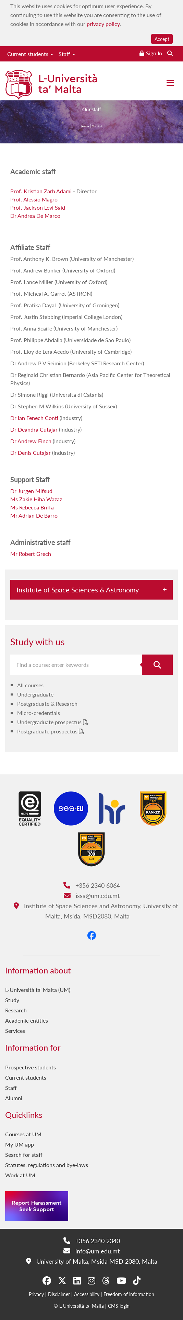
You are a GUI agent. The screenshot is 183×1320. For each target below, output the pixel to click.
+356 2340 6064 (91, 885)
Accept (162, 39)
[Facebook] (91, 935)
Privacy (36, 1294)
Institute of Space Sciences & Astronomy (77, 589)
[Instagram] (91, 1280)
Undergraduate (35, 694)
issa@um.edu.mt (92, 895)
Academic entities (26, 1020)
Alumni (13, 1098)
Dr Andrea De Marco (35, 216)
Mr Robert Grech (30, 554)
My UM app (19, 1144)
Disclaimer (59, 1294)
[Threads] (106, 1280)
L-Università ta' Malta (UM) (37, 990)
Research (16, 1010)
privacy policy (103, 24)
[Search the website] (170, 53)
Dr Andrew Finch (30, 441)
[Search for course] (157, 665)
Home (85, 127)
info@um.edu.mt (91, 1251)
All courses (30, 685)
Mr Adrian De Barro (34, 515)
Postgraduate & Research (47, 703)
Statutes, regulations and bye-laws (46, 1165)
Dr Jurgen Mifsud (31, 491)
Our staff (97, 127)
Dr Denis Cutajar (30, 453)
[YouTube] (121, 1280)
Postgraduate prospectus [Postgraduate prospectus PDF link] (48, 731)
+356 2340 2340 (91, 1240)
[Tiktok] (137, 1280)
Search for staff (23, 1154)
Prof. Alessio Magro (34, 199)
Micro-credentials (38, 713)
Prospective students (30, 1067)
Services (15, 1031)
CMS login (119, 1305)
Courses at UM (23, 1134)
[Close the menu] (170, 82)
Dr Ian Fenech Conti (34, 418)
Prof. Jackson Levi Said (37, 207)
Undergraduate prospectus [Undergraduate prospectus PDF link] (50, 722)
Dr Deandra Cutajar (34, 429)
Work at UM (20, 1175)
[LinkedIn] (77, 1280)
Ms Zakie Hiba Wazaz (36, 499)
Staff (67, 54)
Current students (30, 54)
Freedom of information (128, 1294)
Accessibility (86, 1294)
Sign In (154, 53)
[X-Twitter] (62, 1280)
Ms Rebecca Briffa (32, 507)
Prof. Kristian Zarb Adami (41, 191)
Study (12, 1000)
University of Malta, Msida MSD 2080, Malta (91, 1261)
